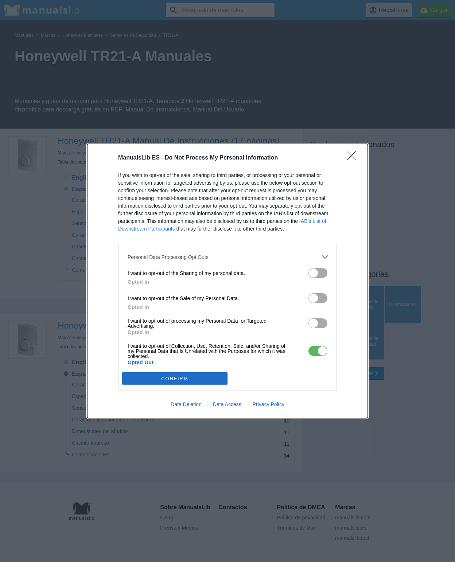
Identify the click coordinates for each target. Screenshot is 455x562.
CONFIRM (174, 378)
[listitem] (227, 257)
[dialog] (227, 281)
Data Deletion (186, 404)
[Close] (354, 158)
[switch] (317, 273)
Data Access (227, 404)
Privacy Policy (268, 404)
